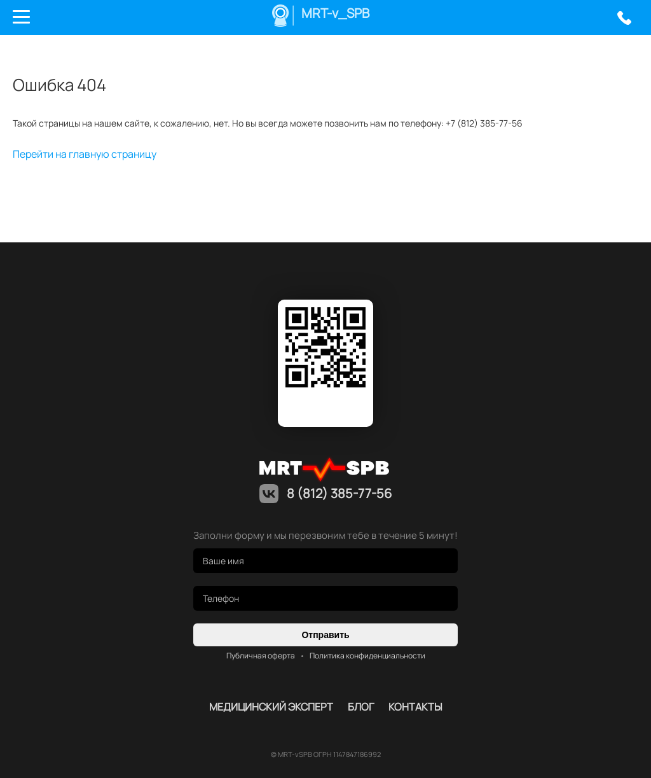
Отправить (325, 635)
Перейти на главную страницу (84, 154)
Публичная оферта (260, 655)
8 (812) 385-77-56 (624, 17)
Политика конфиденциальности (367, 655)
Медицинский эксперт (271, 707)
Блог (361, 707)
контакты (415, 707)
